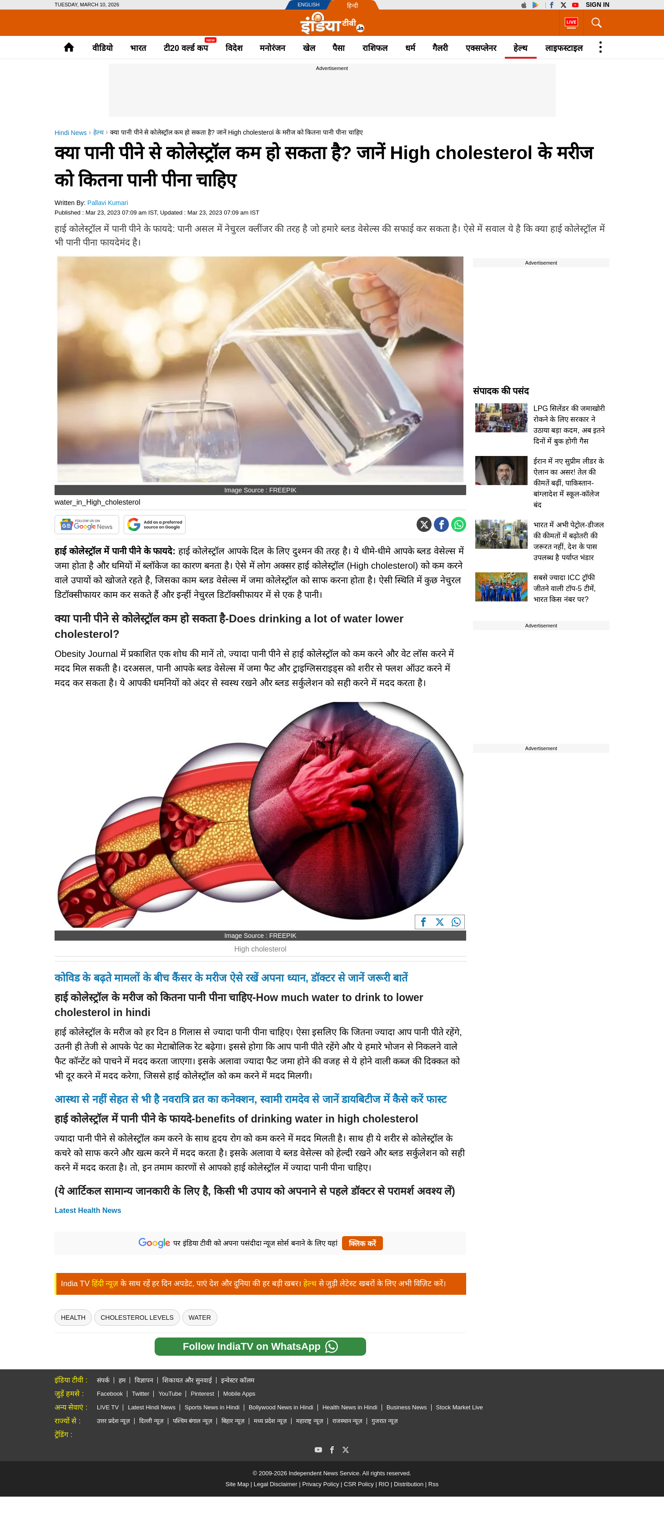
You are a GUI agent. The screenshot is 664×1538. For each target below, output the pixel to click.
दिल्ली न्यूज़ (151, 1421)
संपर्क (103, 1380)
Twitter (140, 1393)
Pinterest (202, 1393)
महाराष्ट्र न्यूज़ (309, 1421)
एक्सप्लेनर (481, 48)
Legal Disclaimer (275, 1484)
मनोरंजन (272, 48)
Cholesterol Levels (137, 1317)
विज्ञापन (144, 1380)
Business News (407, 1407)
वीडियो (102, 48)
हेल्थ (520, 48)
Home (69, 47)
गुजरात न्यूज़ (385, 1421)
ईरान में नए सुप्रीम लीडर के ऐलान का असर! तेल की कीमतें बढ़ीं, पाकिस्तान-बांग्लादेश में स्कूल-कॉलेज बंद (568, 483)
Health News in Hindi (349, 1407)
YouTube (169, 1393)
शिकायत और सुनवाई (187, 1380)
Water (200, 1317)
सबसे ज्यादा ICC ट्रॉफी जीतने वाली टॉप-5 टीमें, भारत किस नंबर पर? (564, 588)
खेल (309, 48)
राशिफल (374, 48)
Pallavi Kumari (107, 202)
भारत (138, 48)
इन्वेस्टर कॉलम (237, 1380)
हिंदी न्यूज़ (105, 1283)
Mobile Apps (239, 1393)
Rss (433, 1484)
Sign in (597, 4)
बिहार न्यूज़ (233, 1421)
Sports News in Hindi (212, 1407)
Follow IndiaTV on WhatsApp (260, 1346)
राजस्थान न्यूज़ (347, 1421)
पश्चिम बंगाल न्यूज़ (192, 1421)
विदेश (234, 48)
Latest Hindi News (152, 1407)
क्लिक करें (362, 1243)
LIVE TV (108, 1407)
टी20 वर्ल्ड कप (186, 48)
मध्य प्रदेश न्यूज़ (270, 1421)
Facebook (110, 1393)
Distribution (408, 1484)
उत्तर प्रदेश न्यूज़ (113, 1421)
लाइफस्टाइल (564, 48)
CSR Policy (359, 1484)
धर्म (410, 48)
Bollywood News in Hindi (281, 1407)
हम (122, 1380)
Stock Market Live (459, 1407)
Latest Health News (88, 1210)
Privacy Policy (320, 1484)
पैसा (338, 48)
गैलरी (440, 48)
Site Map (237, 1484)
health (73, 1317)
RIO (383, 1484)
